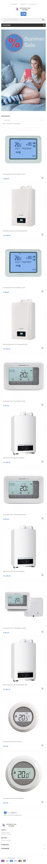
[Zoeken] (23, 20)
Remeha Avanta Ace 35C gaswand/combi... (15, 344)
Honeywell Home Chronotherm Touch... (14, 174)
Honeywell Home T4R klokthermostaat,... (15, 628)
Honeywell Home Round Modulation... (14, 798)
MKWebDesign (11, 858)
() (33, 4)
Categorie (7, 25)
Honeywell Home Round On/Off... (12, 741)
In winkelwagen (42, 177)
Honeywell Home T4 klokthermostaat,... (14, 401)
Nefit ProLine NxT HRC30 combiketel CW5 (15, 685)
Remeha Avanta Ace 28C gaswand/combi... (15, 231)
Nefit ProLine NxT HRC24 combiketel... (14, 458)
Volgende (14, 812)
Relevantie (23, 120)
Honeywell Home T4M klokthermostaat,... (15, 514)
